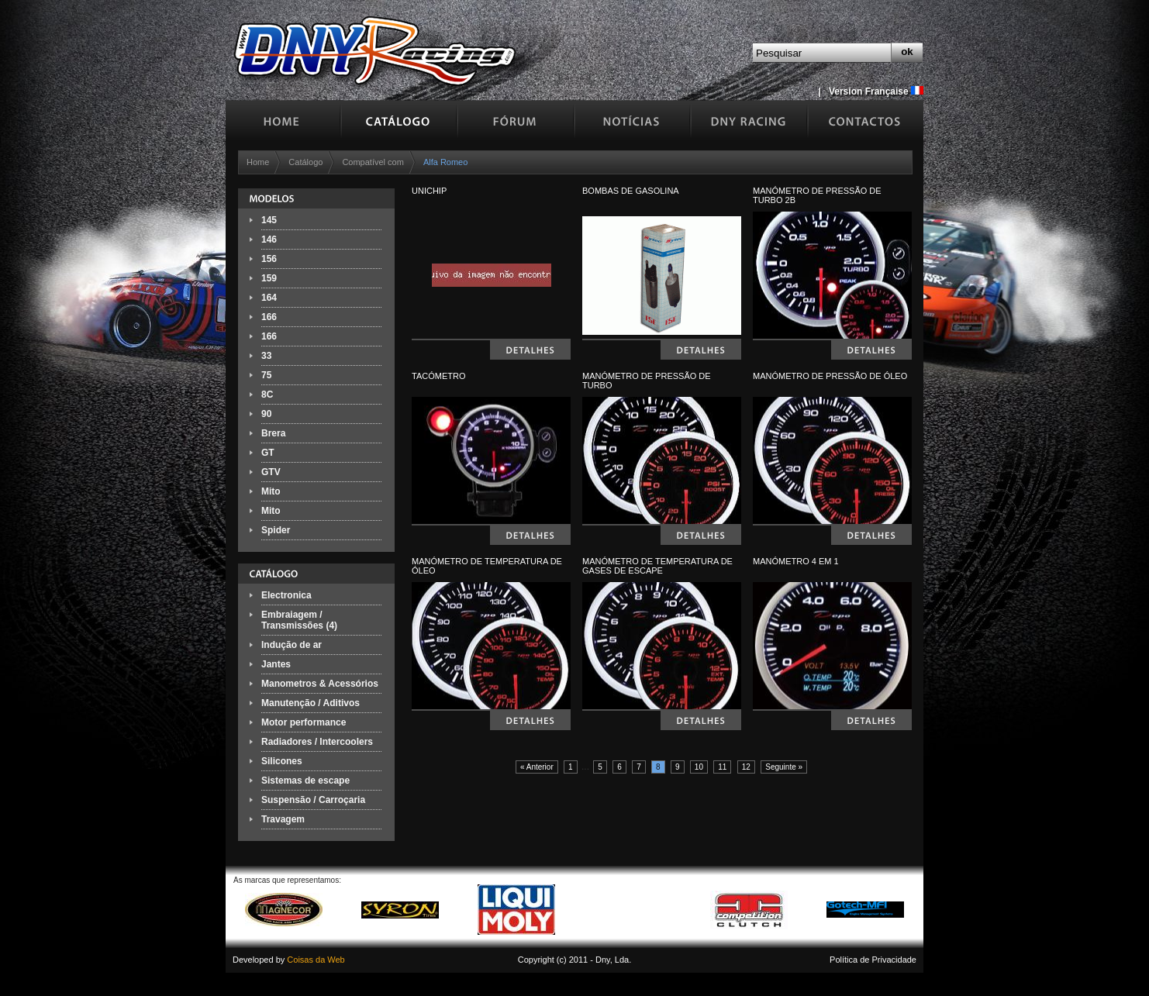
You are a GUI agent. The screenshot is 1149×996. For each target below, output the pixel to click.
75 (266, 375)
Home (258, 162)
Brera (273, 433)
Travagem (283, 819)
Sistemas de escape (305, 780)
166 (269, 317)
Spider (275, 530)
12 (746, 767)
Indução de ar (291, 644)
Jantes (276, 664)
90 (266, 413)
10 (699, 767)
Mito (271, 491)
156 (269, 258)
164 (269, 297)
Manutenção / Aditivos (310, 703)
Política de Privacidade (873, 959)
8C (267, 394)
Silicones (281, 761)
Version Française (876, 91)
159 (269, 278)
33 (266, 355)
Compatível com (372, 162)
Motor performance (303, 722)
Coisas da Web (315, 959)
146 (269, 239)
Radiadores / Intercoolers (317, 741)
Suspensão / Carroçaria (313, 799)
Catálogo (305, 162)
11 (722, 767)
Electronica (286, 595)
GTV (271, 472)
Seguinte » (783, 767)
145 (269, 220)
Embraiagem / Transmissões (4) (299, 620)
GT (267, 452)
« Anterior (537, 767)
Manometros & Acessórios (319, 683)
